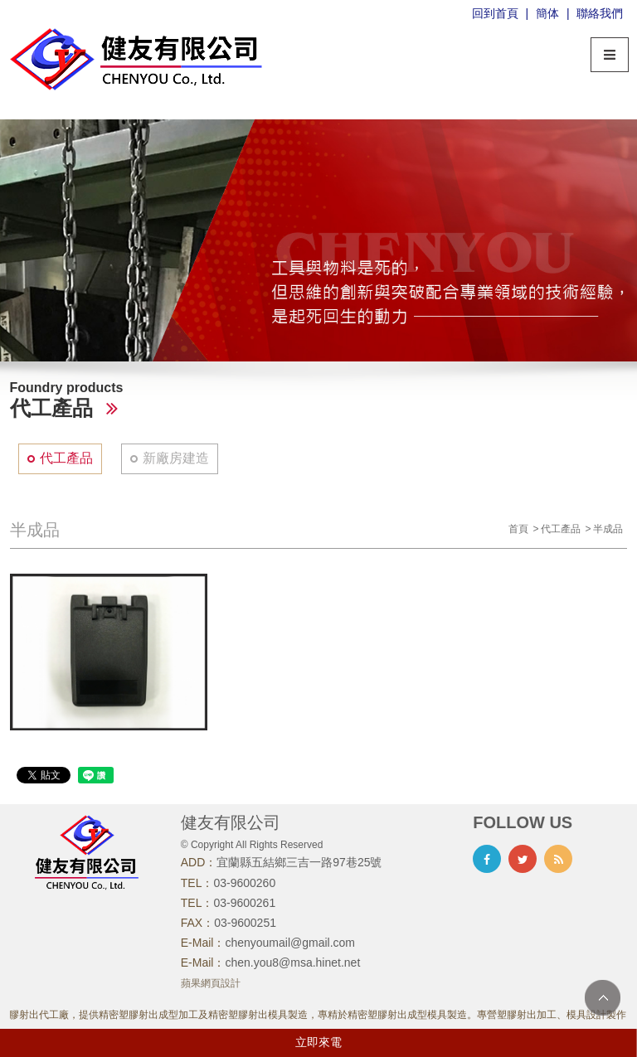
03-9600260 (244, 883)
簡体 (547, 13)
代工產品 (66, 458)
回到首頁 (495, 13)
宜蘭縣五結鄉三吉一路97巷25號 (299, 862)
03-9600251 (245, 922)
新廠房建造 (176, 458)
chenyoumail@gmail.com (290, 942)
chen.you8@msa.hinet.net (292, 962)
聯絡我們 (599, 13)
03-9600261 (244, 902)
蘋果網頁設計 (211, 983)
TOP (602, 998)
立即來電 (318, 1042)
